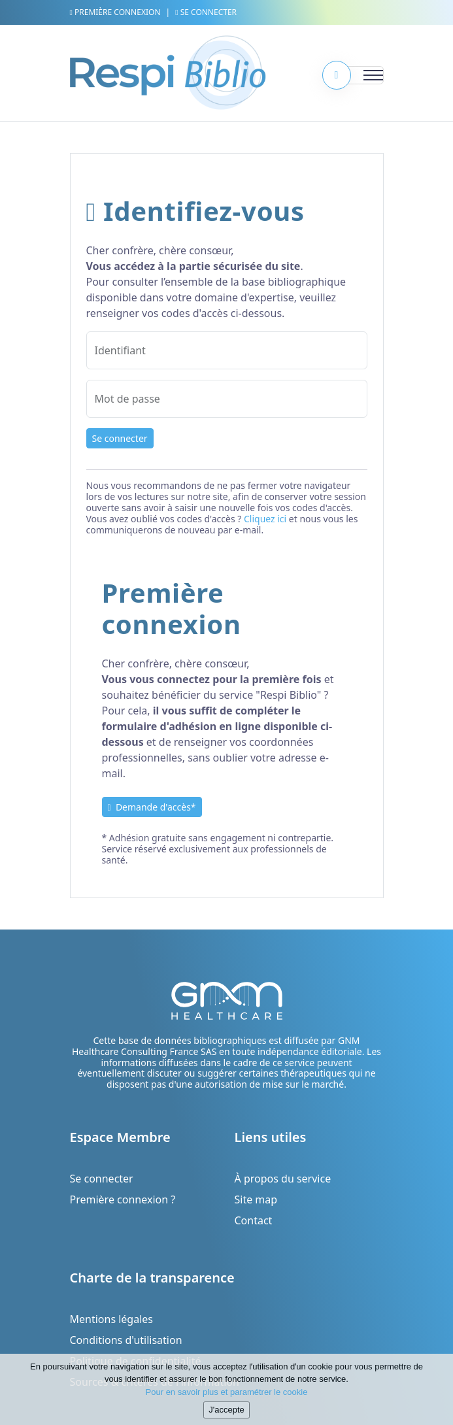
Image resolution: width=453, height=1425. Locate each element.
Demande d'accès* (152, 807)
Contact (254, 1220)
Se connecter (206, 12)
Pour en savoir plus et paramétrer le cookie (227, 1400)
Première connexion (115, 12)
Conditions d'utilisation (126, 1340)
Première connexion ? (123, 1199)
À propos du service (283, 1178)
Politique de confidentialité (135, 1361)
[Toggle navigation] (357, 75)
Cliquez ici (265, 518)
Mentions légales (112, 1319)
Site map (256, 1199)
